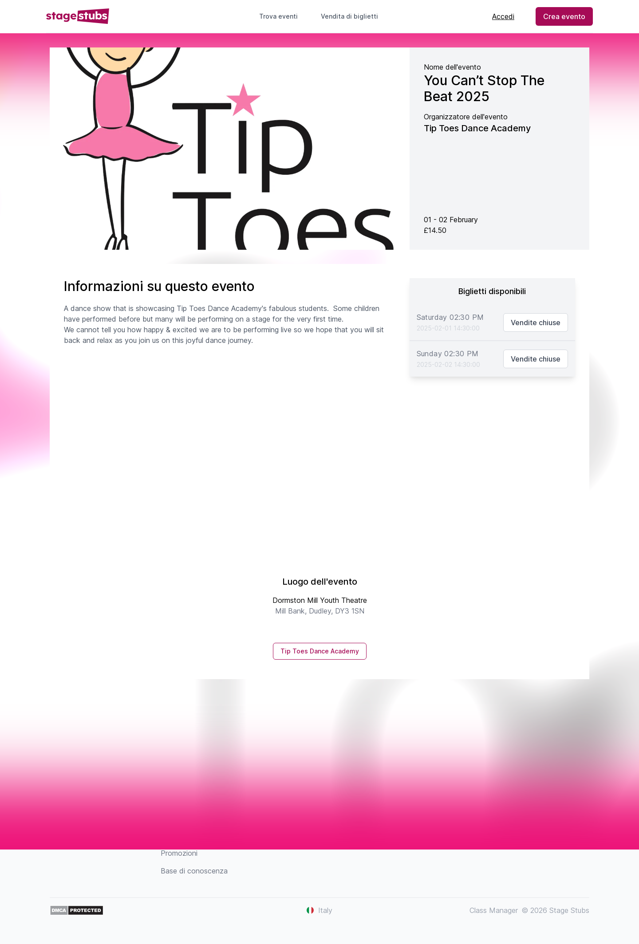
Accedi (503, 16)
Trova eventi (278, 16)
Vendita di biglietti (353, 16)
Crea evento (564, 16)
